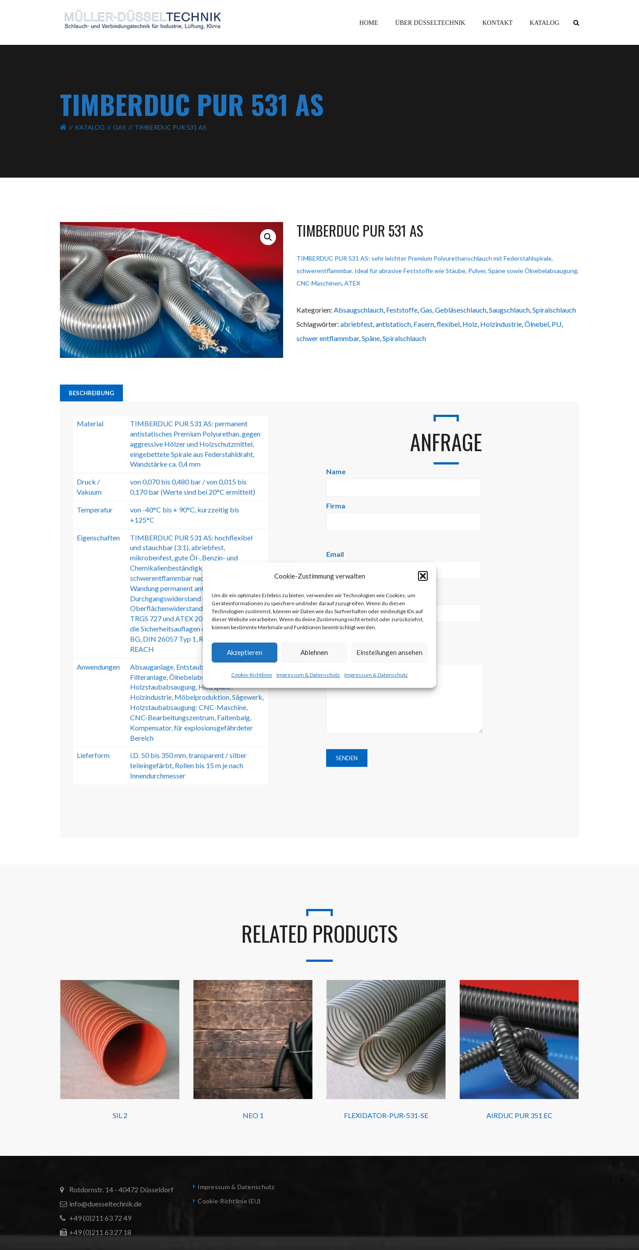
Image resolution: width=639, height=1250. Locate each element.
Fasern (424, 324)
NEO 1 (253, 1115)
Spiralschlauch (554, 310)
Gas (119, 127)
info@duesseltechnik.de (105, 1203)
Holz (469, 324)
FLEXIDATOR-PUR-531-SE (386, 1115)
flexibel (448, 324)
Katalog (90, 127)
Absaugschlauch (358, 310)
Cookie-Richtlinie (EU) (228, 1201)
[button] (422, 575)
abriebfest (356, 324)
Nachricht (404, 693)
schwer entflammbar (327, 338)
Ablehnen (314, 652)
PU (556, 324)
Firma (403, 513)
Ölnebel (537, 324)
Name (403, 479)
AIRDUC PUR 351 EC (519, 1115)
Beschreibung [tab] (91, 393)
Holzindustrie (501, 324)
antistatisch (393, 324)
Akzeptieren (244, 652)
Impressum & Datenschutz (308, 674)
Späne (371, 338)
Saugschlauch (509, 310)
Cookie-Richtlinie (251, 674)
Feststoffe (402, 310)
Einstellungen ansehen (389, 652)
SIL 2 (120, 1115)
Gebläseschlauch (460, 310)
